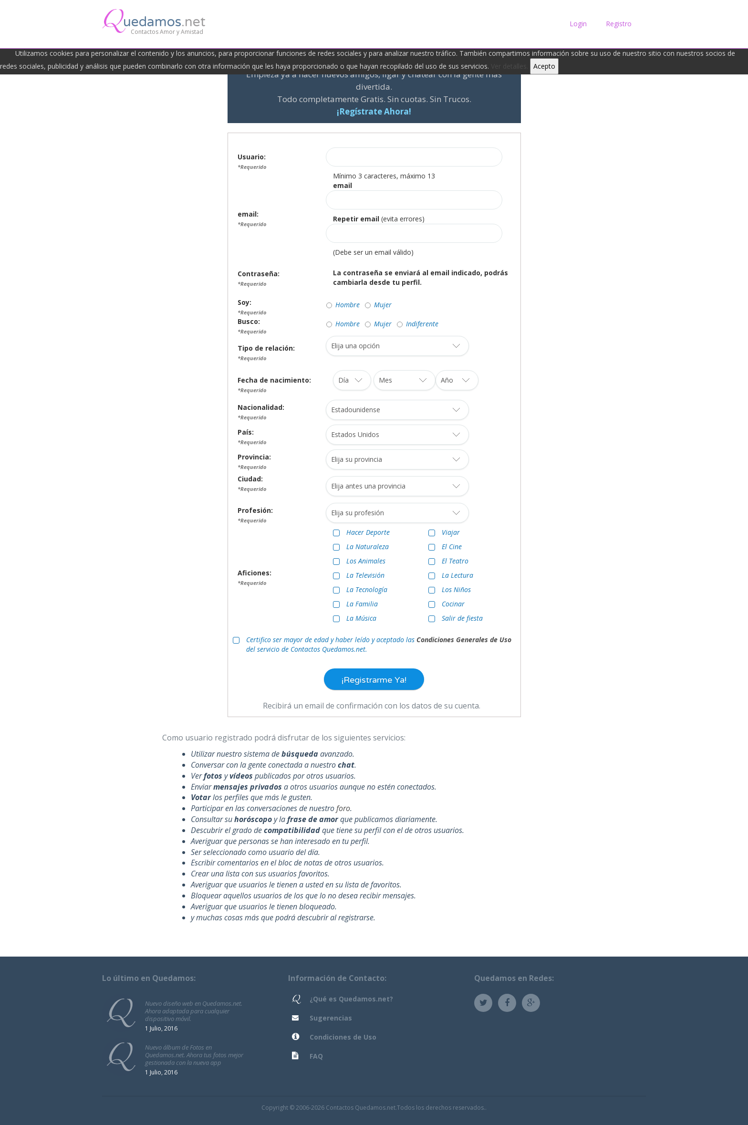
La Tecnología (366, 589)
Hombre (347, 304)
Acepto (544, 66)
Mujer (383, 304)
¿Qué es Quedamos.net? (351, 998)
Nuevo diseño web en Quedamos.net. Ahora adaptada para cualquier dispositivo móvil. (193, 1010)
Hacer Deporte (368, 532)
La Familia (362, 603)
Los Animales (365, 560)
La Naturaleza (367, 546)
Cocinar (453, 603)
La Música (361, 618)
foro (343, 808)
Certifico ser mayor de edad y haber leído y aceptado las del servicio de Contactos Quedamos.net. (378, 644)
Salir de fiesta (462, 618)
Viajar (451, 532)
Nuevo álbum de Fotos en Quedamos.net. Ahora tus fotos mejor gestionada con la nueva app (194, 1054)
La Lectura (457, 575)
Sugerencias (331, 1017)
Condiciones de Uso (343, 1037)
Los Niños (456, 589)
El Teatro (455, 560)
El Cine (452, 546)
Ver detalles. (509, 66)
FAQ (316, 1056)
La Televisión (365, 575)
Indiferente (422, 323)
